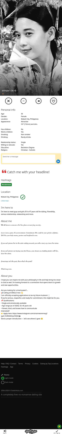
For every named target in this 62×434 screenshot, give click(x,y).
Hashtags (4, 367)
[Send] (58, 161)
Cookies (35, 364)
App (11, 367)
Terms (20, 364)
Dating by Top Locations (49, 364)
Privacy (27, 364)
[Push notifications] (59, 427)
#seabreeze (6, 184)
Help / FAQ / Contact (8, 364)
